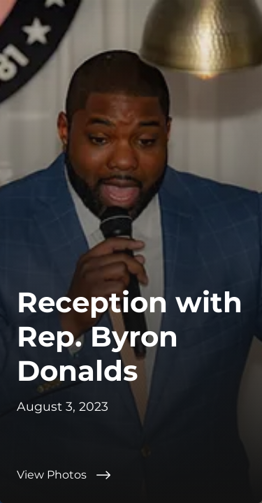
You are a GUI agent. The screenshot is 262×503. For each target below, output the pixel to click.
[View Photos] (131, 475)
